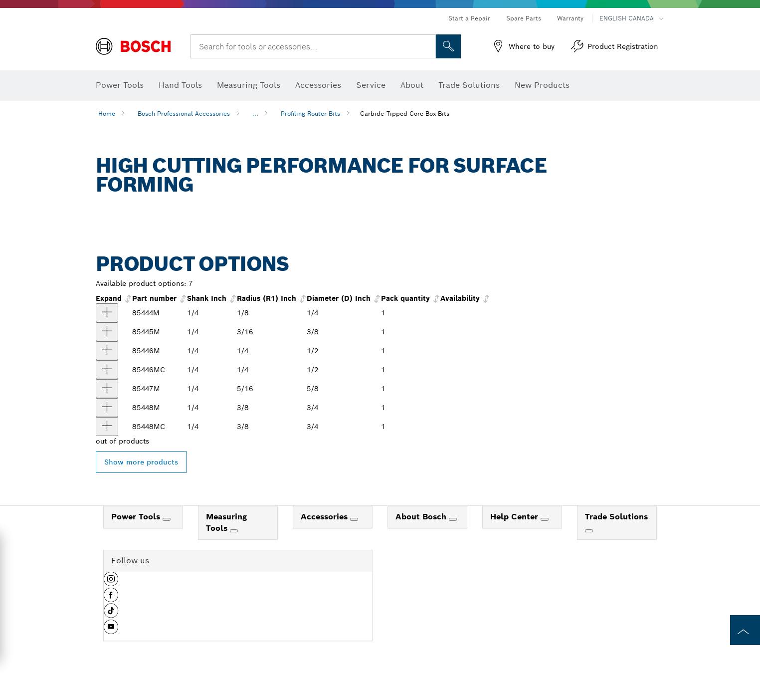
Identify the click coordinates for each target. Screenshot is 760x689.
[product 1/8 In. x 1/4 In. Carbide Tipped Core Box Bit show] (107, 312)
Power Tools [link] (137, 516)
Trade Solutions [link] (616, 516)
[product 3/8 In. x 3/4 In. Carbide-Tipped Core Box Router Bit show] (107, 426)
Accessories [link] (325, 516)
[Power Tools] (167, 519)
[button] (111, 582)
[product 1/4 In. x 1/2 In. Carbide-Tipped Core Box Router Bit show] (107, 369)
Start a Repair (469, 18)
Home (106, 113)
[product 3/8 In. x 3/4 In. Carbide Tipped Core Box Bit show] (107, 407)
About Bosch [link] (422, 516)
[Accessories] (354, 519)
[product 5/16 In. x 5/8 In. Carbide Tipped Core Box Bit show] (107, 388)
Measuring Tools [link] (226, 522)
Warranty (570, 18)
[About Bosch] (453, 519)
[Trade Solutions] (589, 530)
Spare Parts (523, 18)
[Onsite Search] (448, 46)
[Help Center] (545, 519)
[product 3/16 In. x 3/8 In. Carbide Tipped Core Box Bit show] (107, 331)
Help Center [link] (515, 516)
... (255, 113)
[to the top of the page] (745, 630)
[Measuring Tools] (234, 530)
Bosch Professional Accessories (184, 113)
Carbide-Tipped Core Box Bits (404, 113)
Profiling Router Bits (310, 113)
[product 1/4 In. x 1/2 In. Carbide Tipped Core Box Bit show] (107, 350)
